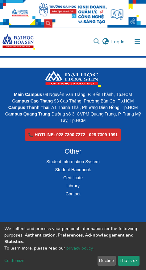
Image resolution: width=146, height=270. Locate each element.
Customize (14, 260)
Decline (106, 260)
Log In (118, 41)
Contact (72, 193)
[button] (105, 42)
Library (73, 185)
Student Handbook (73, 169)
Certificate (73, 177)
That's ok (128, 260)
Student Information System (73, 161)
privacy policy (79, 248)
